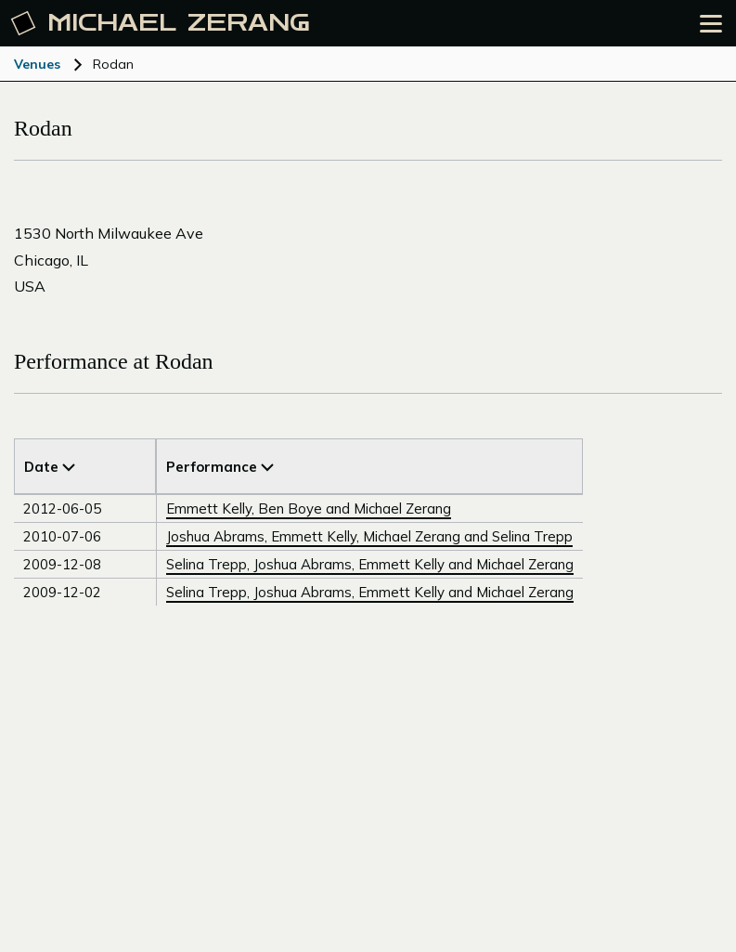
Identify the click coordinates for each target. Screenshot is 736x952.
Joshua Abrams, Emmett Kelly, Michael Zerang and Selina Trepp (369, 536)
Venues (37, 64)
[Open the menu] (711, 23)
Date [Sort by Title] (49, 467)
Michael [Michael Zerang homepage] (160, 23)
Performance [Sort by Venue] (220, 467)
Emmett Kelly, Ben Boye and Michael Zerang (308, 508)
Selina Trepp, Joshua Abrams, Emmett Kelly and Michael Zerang (370, 564)
